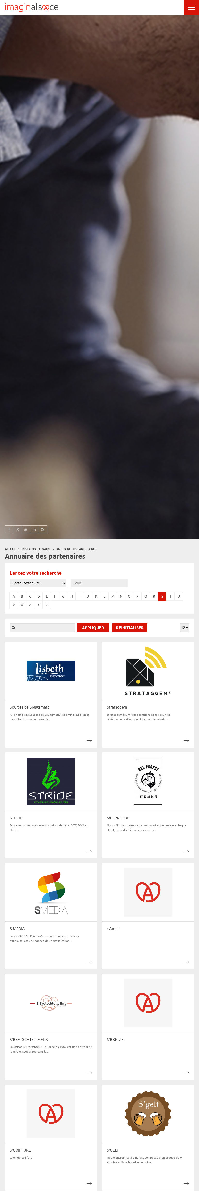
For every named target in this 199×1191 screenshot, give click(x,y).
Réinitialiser (130, 627)
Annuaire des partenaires (76, 549)
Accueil (10, 549)
